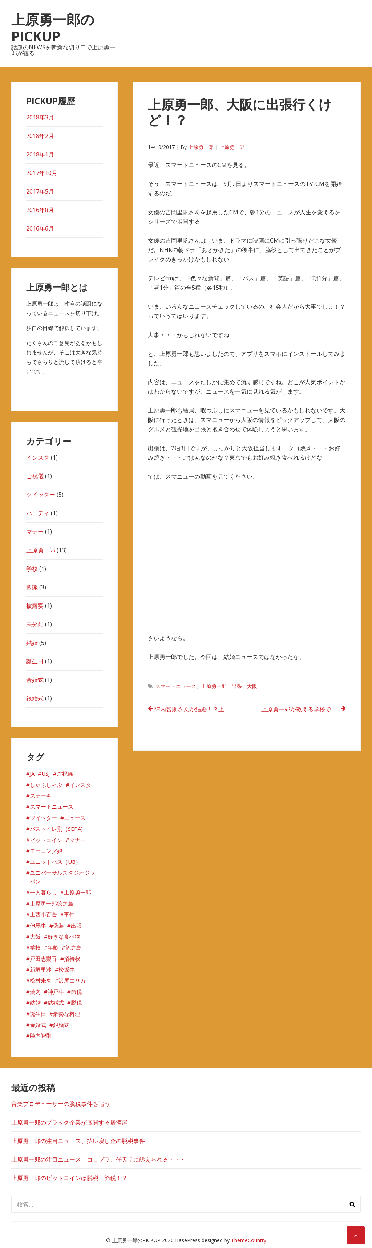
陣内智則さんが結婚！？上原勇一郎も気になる (196, 709)
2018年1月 (40, 154)
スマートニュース (175, 686)
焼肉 (35, 991)
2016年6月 (40, 228)
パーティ (37, 513)
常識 (32, 587)
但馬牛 (38, 925)
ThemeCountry (248, 1240)
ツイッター (40, 495)
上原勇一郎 (201, 146)
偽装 (58, 925)
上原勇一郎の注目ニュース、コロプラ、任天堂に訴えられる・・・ (98, 1159)
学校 (32, 569)
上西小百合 (43, 914)
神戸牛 (56, 991)
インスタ (37, 458)
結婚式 (56, 1002)
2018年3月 (40, 117)
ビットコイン (46, 839)
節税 (76, 991)
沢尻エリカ (72, 980)
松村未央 (41, 980)
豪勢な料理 (66, 1013)
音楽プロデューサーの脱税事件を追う (60, 1104)
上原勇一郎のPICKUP (52, 27)
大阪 (252, 686)
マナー (35, 532)
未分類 (35, 624)
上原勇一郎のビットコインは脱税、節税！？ (69, 1178)
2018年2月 (40, 136)
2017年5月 (40, 191)
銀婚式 (35, 698)
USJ (45, 773)
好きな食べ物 (64, 936)
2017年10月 (41, 173)
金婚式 (35, 680)
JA (32, 773)
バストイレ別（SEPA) (56, 828)
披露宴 (35, 606)
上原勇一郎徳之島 (51, 903)
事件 (69, 914)
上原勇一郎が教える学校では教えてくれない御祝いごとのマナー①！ (303, 709)
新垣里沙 (41, 969)
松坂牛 (66, 969)
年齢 (53, 947)
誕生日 (35, 661)
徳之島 (73, 947)
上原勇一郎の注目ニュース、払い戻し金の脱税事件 (78, 1141)
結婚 (32, 643)
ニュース (75, 817)
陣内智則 (41, 1035)
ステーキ (41, 795)
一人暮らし (43, 892)
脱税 (76, 1002)
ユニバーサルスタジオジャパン (62, 877)
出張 (237, 686)
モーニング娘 (46, 850)
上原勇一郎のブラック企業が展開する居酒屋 (69, 1122)
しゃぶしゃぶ (46, 784)
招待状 (72, 958)
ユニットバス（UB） (55, 861)
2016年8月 (40, 210)
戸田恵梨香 (43, 958)
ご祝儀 (35, 476)
